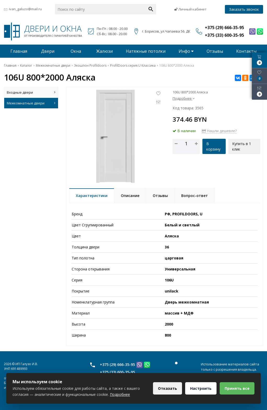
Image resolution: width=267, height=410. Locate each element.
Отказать (167, 388)
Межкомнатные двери (31, 103)
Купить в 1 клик (241, 146)
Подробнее (184, 98)
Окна (76, 51)
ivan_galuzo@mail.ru (25, 9)
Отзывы (215, 51)
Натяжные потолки (146, 51)
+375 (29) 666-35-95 (117, 364)
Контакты (246, 51)
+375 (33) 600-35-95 (117, 372)
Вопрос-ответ (194, 195)
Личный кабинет (190, 9)
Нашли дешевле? (219, 130)
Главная (18, 51)
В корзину (213, 146)
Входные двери (31, 92)
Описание (130, 195)
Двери (47, 51)
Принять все (237, 388)
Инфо (186, 51)
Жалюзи (104, 51)
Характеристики (91, 195)
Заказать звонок (244, 9)
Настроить (201, 388)
